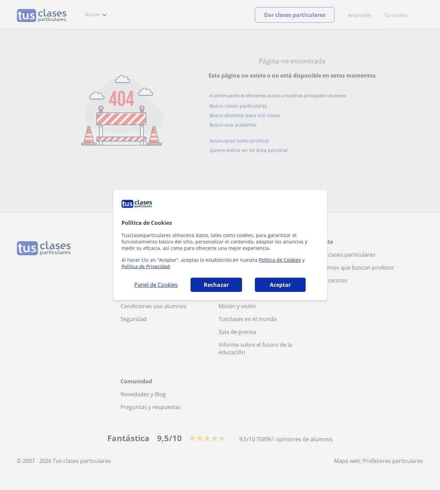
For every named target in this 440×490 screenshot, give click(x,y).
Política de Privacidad (146, 266)
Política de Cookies (280, 260)
